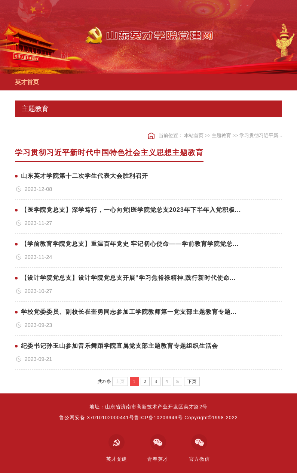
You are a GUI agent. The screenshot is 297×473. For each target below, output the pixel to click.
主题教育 (221, 135)
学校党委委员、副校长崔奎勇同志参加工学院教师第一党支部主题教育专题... (129, 312)
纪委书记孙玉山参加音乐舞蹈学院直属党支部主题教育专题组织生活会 (119, 346)
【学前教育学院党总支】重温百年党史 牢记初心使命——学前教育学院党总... (130, 244)
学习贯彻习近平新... (260, 135)
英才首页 (27, 81)
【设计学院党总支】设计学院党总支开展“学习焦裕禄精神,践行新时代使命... (128, 278)
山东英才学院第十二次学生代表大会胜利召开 (84, 176)
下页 (191, 381)
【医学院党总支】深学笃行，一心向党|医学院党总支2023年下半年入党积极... (131, 210)
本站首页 (193, 135)
